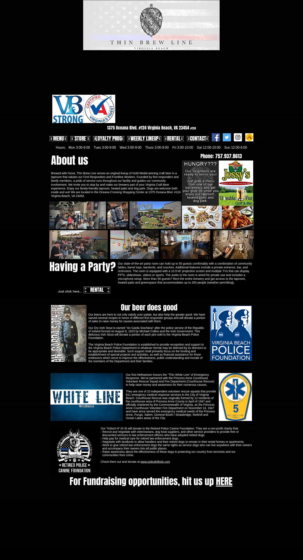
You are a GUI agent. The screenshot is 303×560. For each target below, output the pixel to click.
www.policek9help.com (155, 461)
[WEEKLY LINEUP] (144, 138)
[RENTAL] (174, 138)
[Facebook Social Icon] (216, 137)
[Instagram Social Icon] (238, 137)
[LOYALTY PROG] (108, 138)
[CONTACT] (198, 138)
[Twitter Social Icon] (227, 137)
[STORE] (80, 138)
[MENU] (58, 138)
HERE (224, 481)
